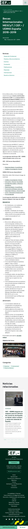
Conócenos (14, 487)
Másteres (14, 480)
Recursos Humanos (14, 504)
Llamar (22, 527)
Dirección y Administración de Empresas (14, 497)
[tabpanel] (14, 414)
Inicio (5, 9)
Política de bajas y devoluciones (14, 513)
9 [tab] (16, 442)
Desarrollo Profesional (10, 56)
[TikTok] (21, 519)
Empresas (6, 70)
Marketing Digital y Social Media (13, 167)
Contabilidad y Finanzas (14, 493)
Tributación (14, 506)
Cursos (14, 482)
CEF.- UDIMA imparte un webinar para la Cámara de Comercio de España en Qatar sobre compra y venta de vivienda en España (14, 416)
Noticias (10, 9)
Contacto (14, 462)
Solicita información (9, 527)
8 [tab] (12, 442)
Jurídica (14, 499)
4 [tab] (16, 440)
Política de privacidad (14, 509)
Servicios (14, 485)
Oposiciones (14, 476)
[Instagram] (18, 519)
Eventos (6, 62)
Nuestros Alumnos (9, 75)
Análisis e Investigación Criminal (13, 169)
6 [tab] (23, 440)
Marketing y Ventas (14, 502)
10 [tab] (19, 442)
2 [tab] (8, 440)
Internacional (7, 72)
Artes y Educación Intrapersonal (14, 192)
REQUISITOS (6, 202)
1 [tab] (5, 440)
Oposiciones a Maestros (14, 478)
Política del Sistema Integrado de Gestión (14, 516)
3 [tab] (12, 440)
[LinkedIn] (12, 519)
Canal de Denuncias (14, 514)
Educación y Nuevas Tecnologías (14, 182)
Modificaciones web (14, 471)
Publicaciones (8, 67)
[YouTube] (15, 519)
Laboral (14, 501)
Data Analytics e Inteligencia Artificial (14, 495)
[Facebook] (9, 519)
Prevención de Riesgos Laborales (14, 189)
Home (14, 475)
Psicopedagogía (9, 194)
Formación (7, 64)
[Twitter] (6, 519)
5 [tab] (19, 440)
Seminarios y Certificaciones (14, 484)
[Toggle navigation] (25, 2)
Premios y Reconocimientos (12, 59)
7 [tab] (8, 442)
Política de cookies (14, 511)
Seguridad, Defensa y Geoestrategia (15, 191)
